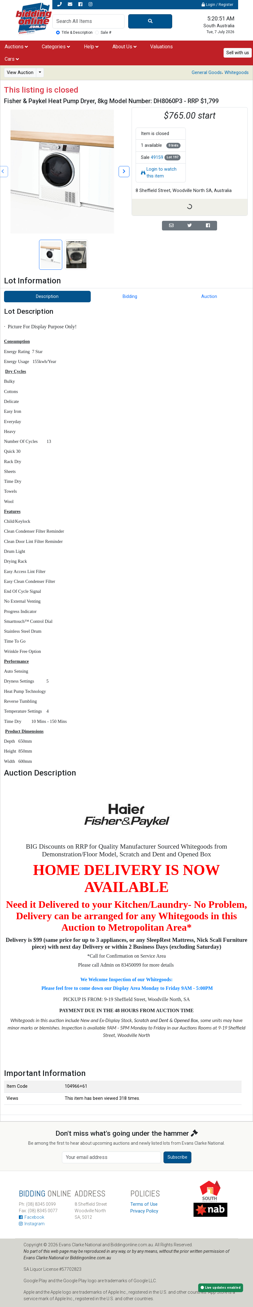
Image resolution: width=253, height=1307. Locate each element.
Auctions (16, 47)
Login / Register (217, 4)
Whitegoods (237, 72)
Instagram (32, 1223)
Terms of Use (144, 1204)
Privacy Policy (144, 1211)
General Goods (207, 72)
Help (91, 47)
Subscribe (177, 1157)
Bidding (130, 296)
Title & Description (77, 32)
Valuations (161, 47)
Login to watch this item (159, 173)
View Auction (20, 72)
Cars (12, 59)
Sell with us (237, 52)
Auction (209, 296)
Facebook (31, 1217)
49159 (157, 157)
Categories (56, 47)
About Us (124, 47)
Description (47, 296)
